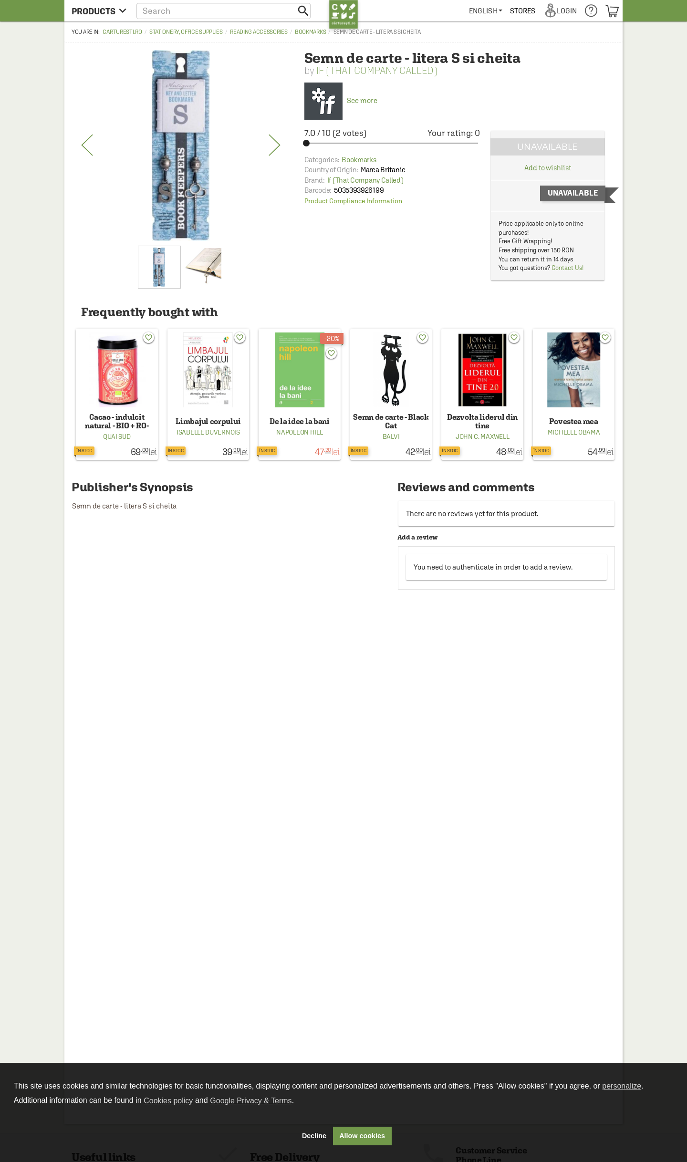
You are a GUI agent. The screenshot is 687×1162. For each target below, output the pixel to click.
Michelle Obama (574, 432)
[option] (181, 145)
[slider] (392, 143)
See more (340, 100)
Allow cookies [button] (362, 1136)
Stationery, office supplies (186, 32)
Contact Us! (567, 267)
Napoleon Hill (299, 432)
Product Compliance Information (353, 201)
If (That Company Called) (376, 70)
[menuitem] (485, 10)
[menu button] (99, 10)
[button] (223, 10)
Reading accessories (258, 32)
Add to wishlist (547, 168)
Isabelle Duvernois (208, 432)
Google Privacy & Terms (250, 1101)
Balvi (391, 436)
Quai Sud (117, 436)
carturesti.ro (122, 32)
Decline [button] (314, 1136)
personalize (621, 1086)
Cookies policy (168, 1101)
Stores (523, 11)
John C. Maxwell (483, 436)
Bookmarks (310, 32)
